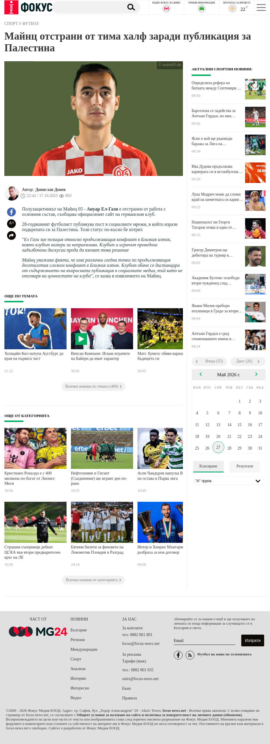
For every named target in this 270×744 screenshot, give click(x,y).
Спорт (75, 659)
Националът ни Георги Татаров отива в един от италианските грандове (212, 225)
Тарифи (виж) (134, 661)
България (78, 630)
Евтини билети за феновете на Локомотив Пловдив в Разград (97, 550)
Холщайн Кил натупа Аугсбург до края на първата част (34, 356)
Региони (77, 640)
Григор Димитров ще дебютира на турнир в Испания (210, 253)
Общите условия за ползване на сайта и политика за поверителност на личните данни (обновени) (159, 715)
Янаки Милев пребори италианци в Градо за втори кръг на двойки (215, 308)
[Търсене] (86, 7)
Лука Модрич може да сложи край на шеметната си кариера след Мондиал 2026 (217, 197)
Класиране (208, 466)
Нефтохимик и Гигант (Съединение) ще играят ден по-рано (99, 478)
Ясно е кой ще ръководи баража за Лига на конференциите (212, 141)
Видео (75, 698)
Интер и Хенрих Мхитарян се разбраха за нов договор (163, 550)
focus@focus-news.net (140, 643)
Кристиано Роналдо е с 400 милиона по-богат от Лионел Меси (29, 478)
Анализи (77, 669)
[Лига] (228, 480)
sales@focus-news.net (140, 679)
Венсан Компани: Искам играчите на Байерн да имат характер (100, 356)
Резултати (245, 466)
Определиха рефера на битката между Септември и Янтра (216, 86)
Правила (129, 698)
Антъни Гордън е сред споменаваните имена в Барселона (211, 336)
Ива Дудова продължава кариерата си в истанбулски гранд (215, 169)
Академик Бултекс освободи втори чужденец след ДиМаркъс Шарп (216, 281)
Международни (83, 649)
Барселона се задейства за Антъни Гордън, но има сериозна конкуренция (213, 113)
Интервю (78, 678)
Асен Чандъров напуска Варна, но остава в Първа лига (164, 476)
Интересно (79, 688)
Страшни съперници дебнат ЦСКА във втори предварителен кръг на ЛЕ (32, 552)
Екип (126, 688)
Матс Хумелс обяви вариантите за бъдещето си (167, 356)
